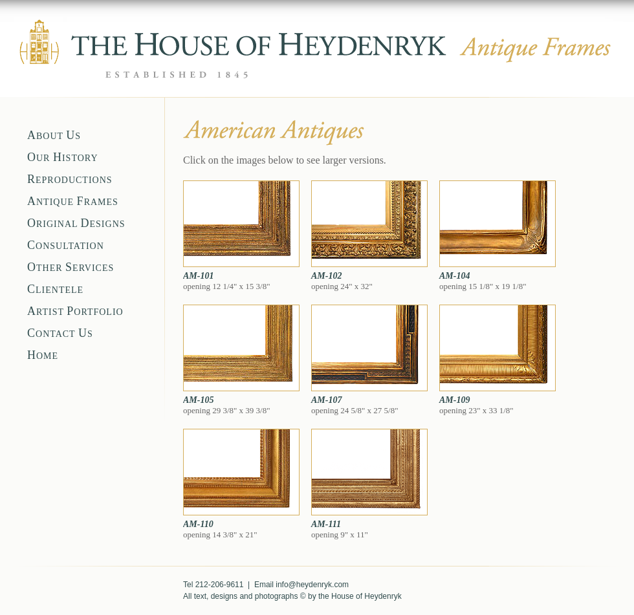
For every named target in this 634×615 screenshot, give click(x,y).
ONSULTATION (65, 246)
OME (42, 356)
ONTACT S (60, 334)
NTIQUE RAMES (72, 202)
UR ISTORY (62, 158)
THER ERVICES (70, 268)
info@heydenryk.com (312, 584)
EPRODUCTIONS (70, 180)
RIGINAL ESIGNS (76, 224)
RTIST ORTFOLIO (75, 312)
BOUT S (54, 136)
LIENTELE (55, 290)
